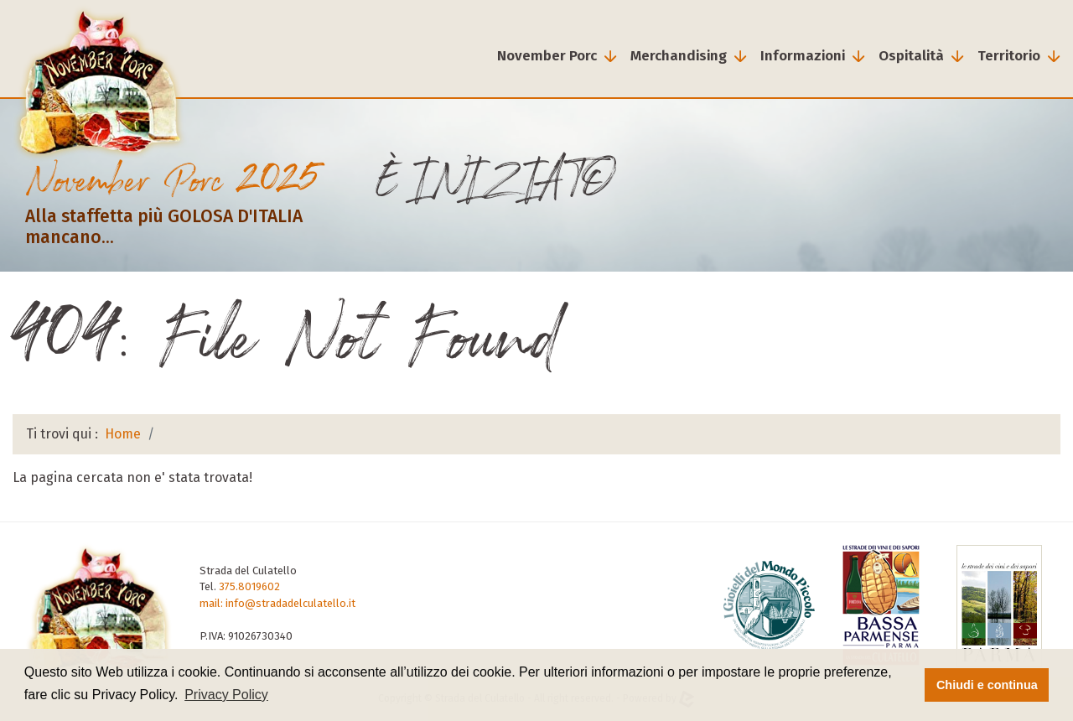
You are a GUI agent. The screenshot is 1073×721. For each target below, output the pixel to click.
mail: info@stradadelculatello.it (277, 603)
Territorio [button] (1008, 56)
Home (123, 434)
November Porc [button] (547, 56)
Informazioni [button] (802, 56)
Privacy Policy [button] (226, 694)
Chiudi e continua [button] (987, 685)
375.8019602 (249, 586)
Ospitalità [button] (911, 56)
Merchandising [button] (678, 56)
